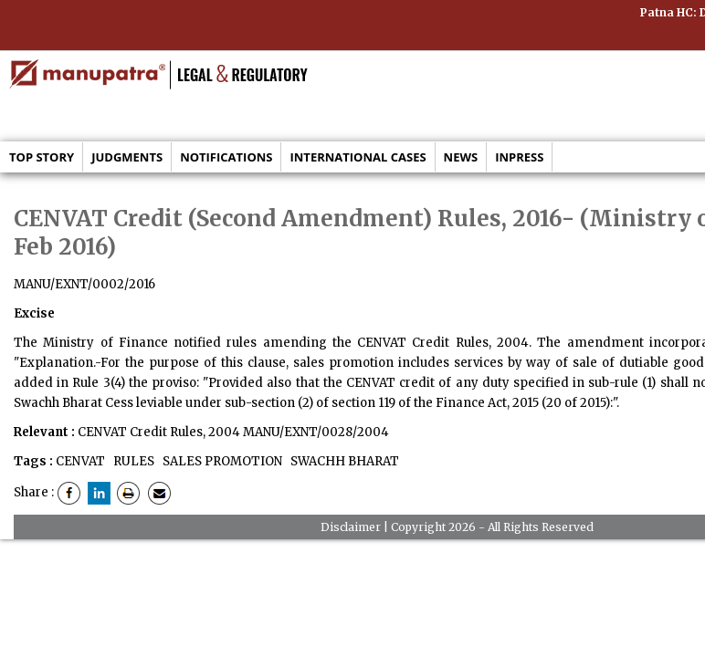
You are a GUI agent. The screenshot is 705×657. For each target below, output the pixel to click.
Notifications (226, 157)
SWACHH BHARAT (343, 461)
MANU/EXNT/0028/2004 (316, 432)
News (461, 157)
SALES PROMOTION (221, 461)
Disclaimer (351, 527)
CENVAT (80, 461)
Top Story (41, 157)
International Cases (357, 157)
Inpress (519, 157)
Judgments (127, 157)
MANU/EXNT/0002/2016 (84, 284)
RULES (132, 461)
